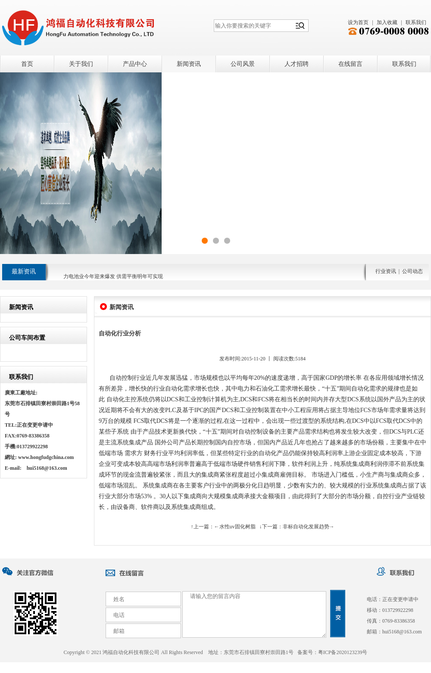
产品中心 (135, 64)
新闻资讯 (189, 64)
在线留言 (350, 64)
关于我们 (81, 64)
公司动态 (412, 271)
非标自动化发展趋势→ (308, 527)
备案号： (332, 652)
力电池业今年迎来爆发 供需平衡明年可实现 (113, 279)
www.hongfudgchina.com (46, 457)
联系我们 (416, 22)
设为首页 (358, 22)
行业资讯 (385, 271)
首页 (27, 64)
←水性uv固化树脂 (235, 527)
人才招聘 (296, 64)
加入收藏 (387, 22)
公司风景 (243, 64)
